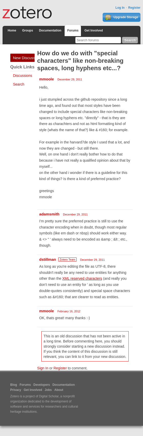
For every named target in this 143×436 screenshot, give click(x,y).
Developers (41, 385)
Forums (72, 30)
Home (12, 30)
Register (134, 7)
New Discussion (24, 58)
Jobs (48, 390)
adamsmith (49, 214)
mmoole (46, 79)
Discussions (22, 76)
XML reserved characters (82, 278)
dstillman (47, 259)
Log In (120, 7)
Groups (27, 30)
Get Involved (94, 30)
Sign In (43, 368)
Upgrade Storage (121, 17)
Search (18, 84)
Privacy (15, 390)
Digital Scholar (49, 396)
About (58, 390)
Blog (13, 385)
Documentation (50, 30)
